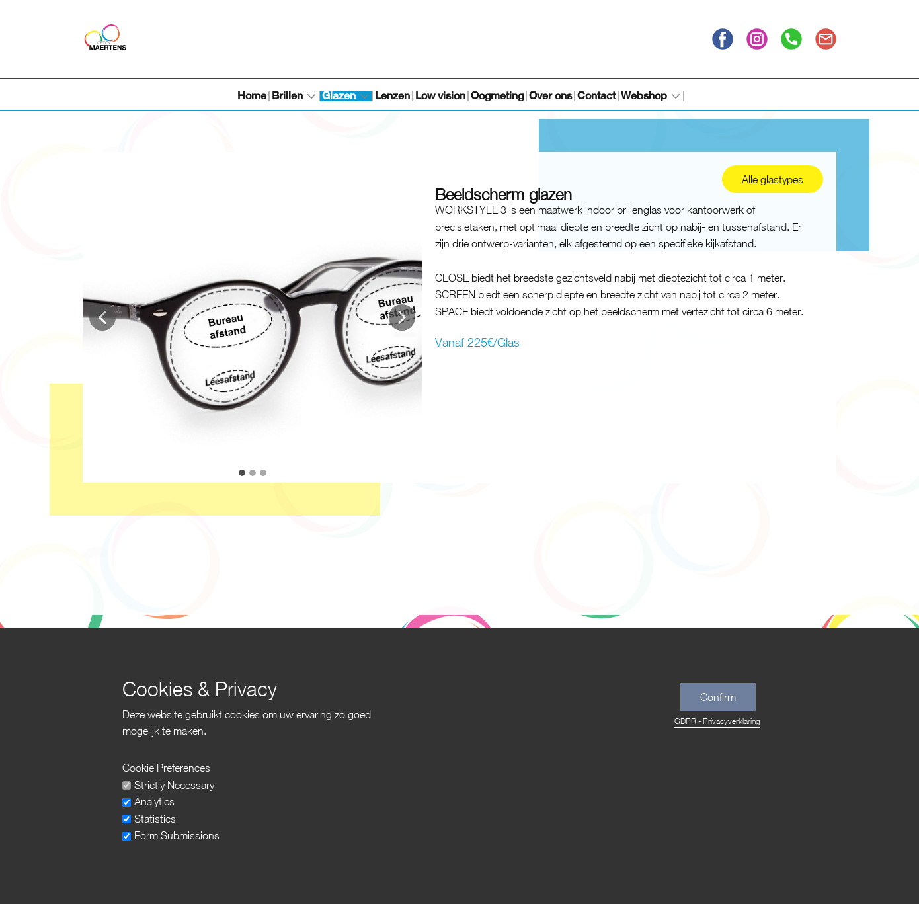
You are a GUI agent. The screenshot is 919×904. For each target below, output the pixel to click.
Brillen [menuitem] (287, 96)
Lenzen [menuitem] (392, 96)
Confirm (718, 697)
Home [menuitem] (251, 96)
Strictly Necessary (174, 785)
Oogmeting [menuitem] (497, 96)
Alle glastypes (772, 179)
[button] (102, 317)
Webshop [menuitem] (644, 96)
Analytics (154, 801)
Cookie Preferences (166, 768)
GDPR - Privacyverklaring (717, 721)
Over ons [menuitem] (550, 96)
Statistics (155, 819)
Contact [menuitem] (596, 96)
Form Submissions (177, 835)
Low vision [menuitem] (440, 96)
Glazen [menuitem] (339, 96)
